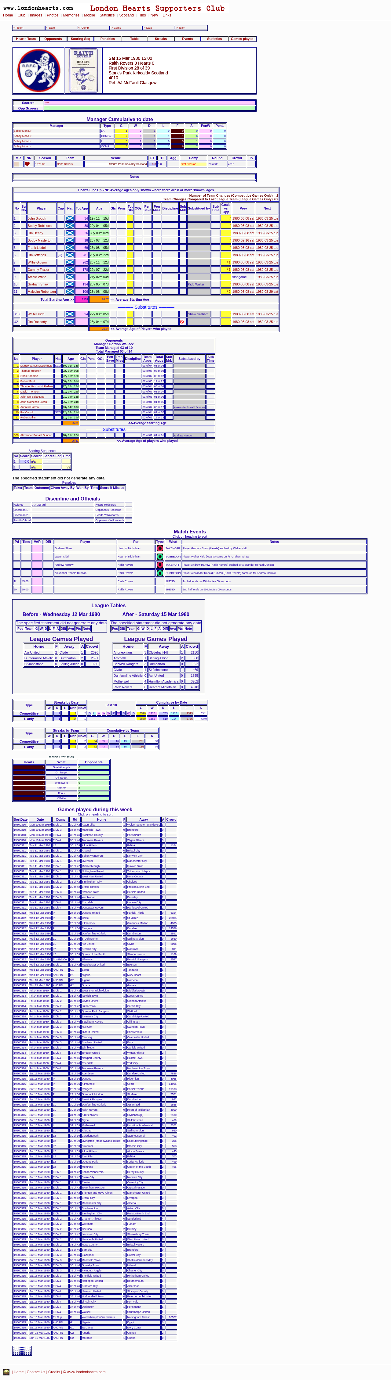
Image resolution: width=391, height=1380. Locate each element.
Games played (242, 39)
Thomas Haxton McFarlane (36, 386)
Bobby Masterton (40, 240)
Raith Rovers (64, 164)
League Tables (108, 605)
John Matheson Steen (33, 401)
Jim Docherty (37, 322)
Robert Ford (27, 381)
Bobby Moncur (22, 130)
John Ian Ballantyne (32, 396)
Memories (71, 15)
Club (21, 15)
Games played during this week (95, 809)
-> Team (180, 27)
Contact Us (36, 1372)
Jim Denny (35, 233)
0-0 (154, 164)
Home (8, 15)
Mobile (89, 15)
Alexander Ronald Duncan (36, 435)
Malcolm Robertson (42, 291)
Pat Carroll (26, 412)
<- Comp (83, 27)
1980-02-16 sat (243, 240)
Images (36, 15)
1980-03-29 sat (267, 291)
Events (187, 39)
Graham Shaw (38, 284)
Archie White (37, 277)
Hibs (142, 15)
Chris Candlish (29, 376)
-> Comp (116, 27)
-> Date (147, 27)
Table (134, 39)
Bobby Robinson (40, 226)
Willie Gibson (37, 262)
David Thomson (29, 391)
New (154, 15)
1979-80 (40, 164)
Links (167, 15)
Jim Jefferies (37, 255)
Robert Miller (28, 417)
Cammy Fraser (38, 269)
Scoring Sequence (42, 451)
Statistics (107, 15)
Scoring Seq (80, 39)
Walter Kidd (36, 314)
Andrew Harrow (29, 407)
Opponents (53, 39)
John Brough (37, 218)
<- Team (18, 27)
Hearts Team (26, 39)
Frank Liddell (37, 247)
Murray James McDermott (36, 365)
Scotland (126, 15)
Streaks (161, 39)
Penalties (107, 39)
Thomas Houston (30, 370)
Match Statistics (61, 757)
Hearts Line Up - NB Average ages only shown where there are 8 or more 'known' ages (146, 190)
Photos (52, 15)
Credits (54, 1372)
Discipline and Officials (72, 498)
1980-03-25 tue (267, 218)
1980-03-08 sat (243, 218)
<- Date (50, 27)
